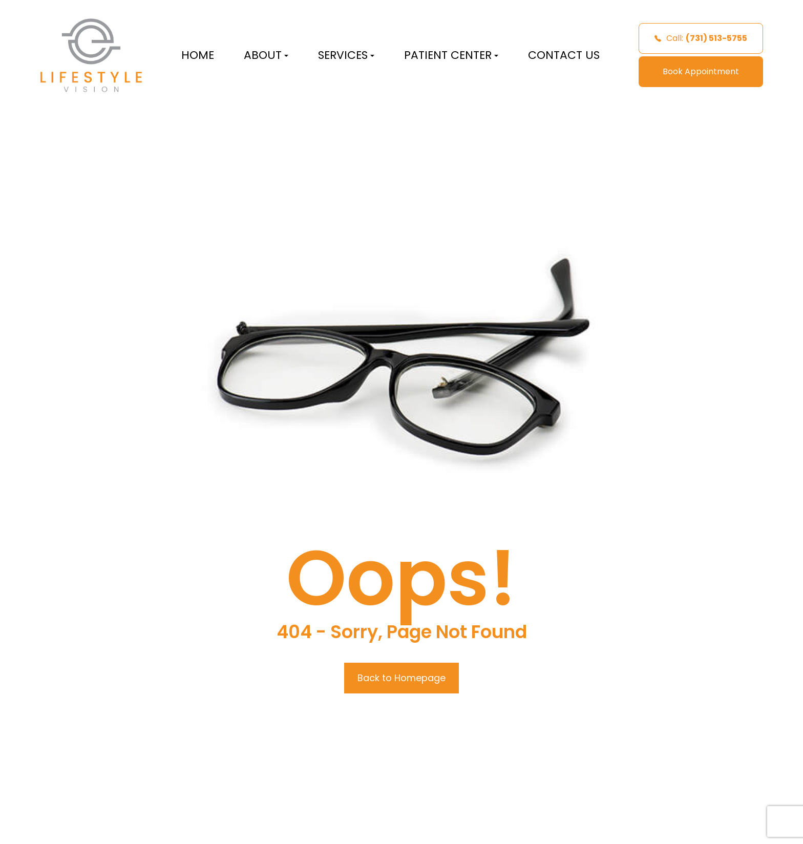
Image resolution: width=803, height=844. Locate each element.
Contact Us (564, 55)
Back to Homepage (401, 677)
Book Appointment (701, 71)
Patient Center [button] (451, 55)
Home (197, 55)
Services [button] (346, 55)
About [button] (266, 55)
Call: (700, 38)
